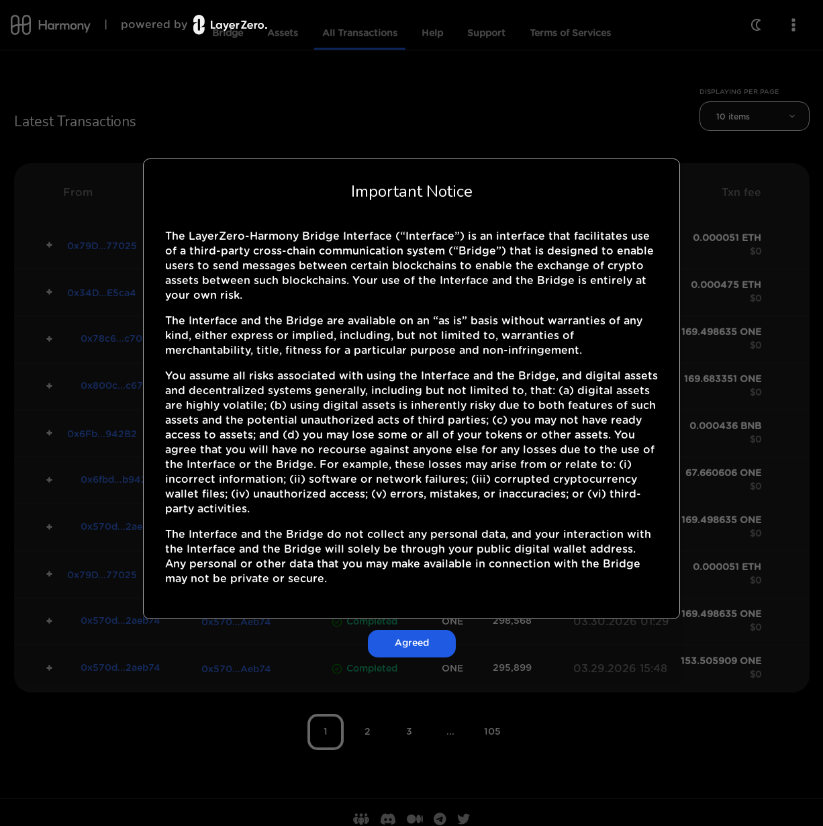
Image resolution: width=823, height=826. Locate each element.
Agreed (412, 643)
